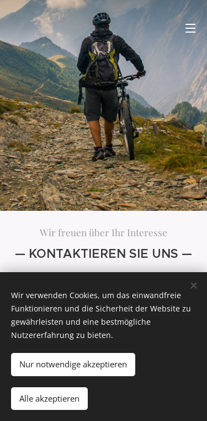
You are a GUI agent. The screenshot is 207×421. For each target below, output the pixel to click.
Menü (190, 28)
